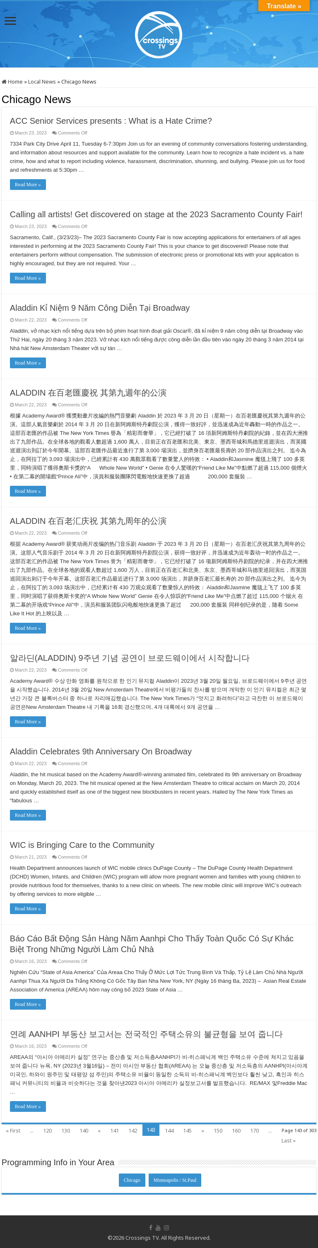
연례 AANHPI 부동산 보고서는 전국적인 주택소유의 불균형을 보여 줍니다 (146, 1034)
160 (236, 1130)
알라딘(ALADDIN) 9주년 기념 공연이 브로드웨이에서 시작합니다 (130, 657)
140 (84, 1130)
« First (13, 1130)
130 (65, 1130)
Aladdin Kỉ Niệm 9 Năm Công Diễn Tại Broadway (100, 307)
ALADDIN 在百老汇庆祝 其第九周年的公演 (88, 521)
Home (12, 81)
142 (132, 1130)
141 (114, 1130)
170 (254, 1130)
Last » (289, 1140)
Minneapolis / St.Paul (175, 1180)
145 (187, 1130)
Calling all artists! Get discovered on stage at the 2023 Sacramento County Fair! (156, 214)
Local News (42, 81)
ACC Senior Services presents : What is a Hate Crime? (111, 120)
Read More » (28, 184)
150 (218, 1130)
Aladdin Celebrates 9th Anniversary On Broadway (101, 751)
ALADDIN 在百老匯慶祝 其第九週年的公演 (88, 392)
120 (47, 1130)
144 (169, 1130)
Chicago (132, 1180)
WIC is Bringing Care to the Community (82, 845)
